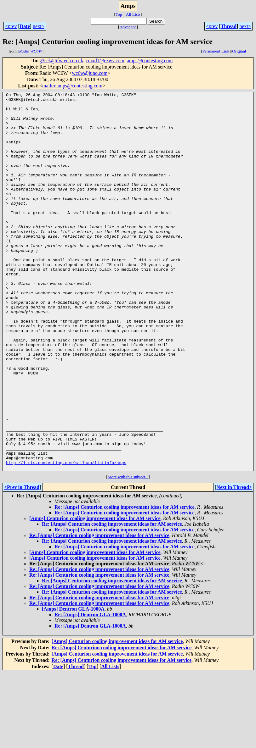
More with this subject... (128, 552)
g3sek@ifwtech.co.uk (61, 60)
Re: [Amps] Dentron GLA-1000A (90, 690)
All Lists (133, 14)
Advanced (127, 27)
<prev (11, 26)
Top (119, 14)
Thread (228, 26)
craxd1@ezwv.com (105, 60)
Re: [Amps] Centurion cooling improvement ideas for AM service (124, 582)
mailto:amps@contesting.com (72, 85)
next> (38, 26)
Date (25, 26)
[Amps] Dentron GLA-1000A (73, 684)
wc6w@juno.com (90, 73)
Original (239, 51)
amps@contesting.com (150, 60)
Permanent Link (216, 51)
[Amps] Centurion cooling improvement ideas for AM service (95, 593)
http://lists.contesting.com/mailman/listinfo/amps (66, 537)
